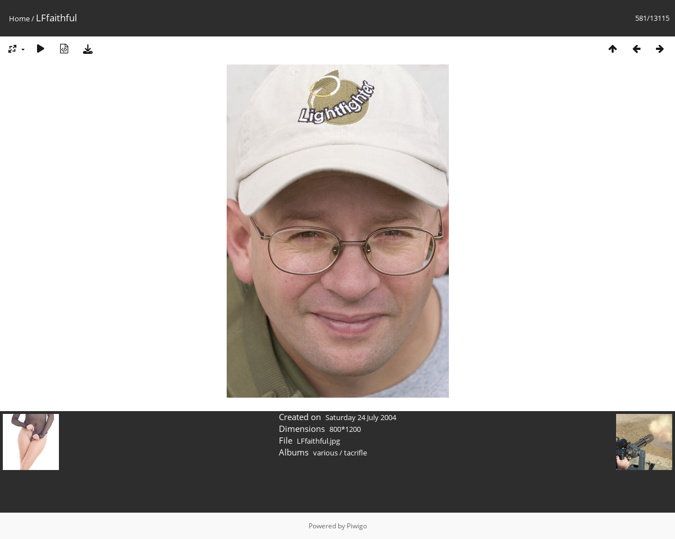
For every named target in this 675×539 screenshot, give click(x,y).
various (325, 453)
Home (19, 18)
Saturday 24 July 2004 (360, 417)
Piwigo (357, 526)
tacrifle (355, 453)
